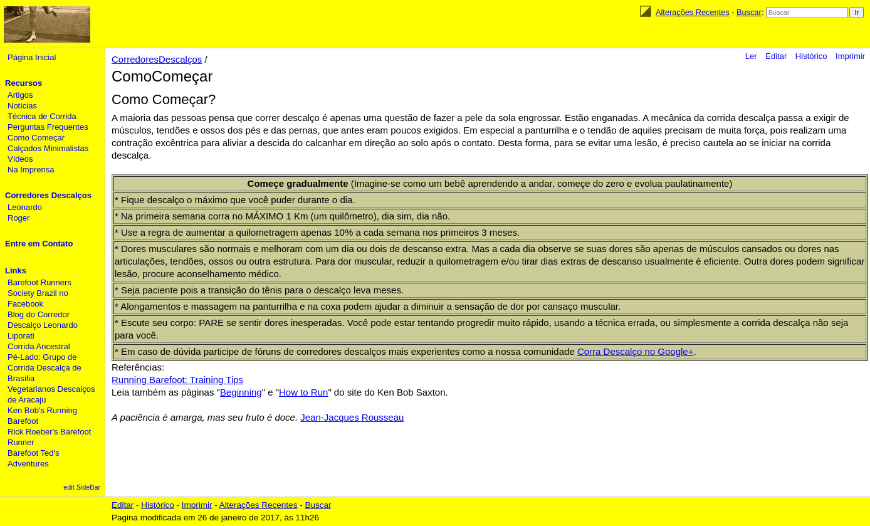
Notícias (22, 105)
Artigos (20, 95)
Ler (751, 56)
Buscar (749, 12)
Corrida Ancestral (39, 346)
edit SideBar (81, 487)
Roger (18, 218)
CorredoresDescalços (157, 59)
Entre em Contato (39, 243)
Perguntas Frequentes (48, 127)
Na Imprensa (31, 169)
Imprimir (850, 56)
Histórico (811, 56)
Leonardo (25, 207)
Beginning (241, 392)
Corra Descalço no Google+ (635, 351)
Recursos (23, 83)
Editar (776, 56)
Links (15, 270)
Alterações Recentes (693, 12)
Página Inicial (32, 57)
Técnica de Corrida (42, 116)
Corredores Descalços (48, 195)
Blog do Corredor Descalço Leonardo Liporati (43, 325)
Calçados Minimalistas (48, 148)
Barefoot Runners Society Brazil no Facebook (39, 293)
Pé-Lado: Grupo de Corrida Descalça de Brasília (44, 367)
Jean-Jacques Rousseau (352, 417)
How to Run (303, 392)
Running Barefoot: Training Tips (177, 379)
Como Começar (36, 137)
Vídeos (20, 159)
